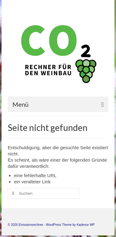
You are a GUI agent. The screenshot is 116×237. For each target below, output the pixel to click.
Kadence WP (86, 224)
